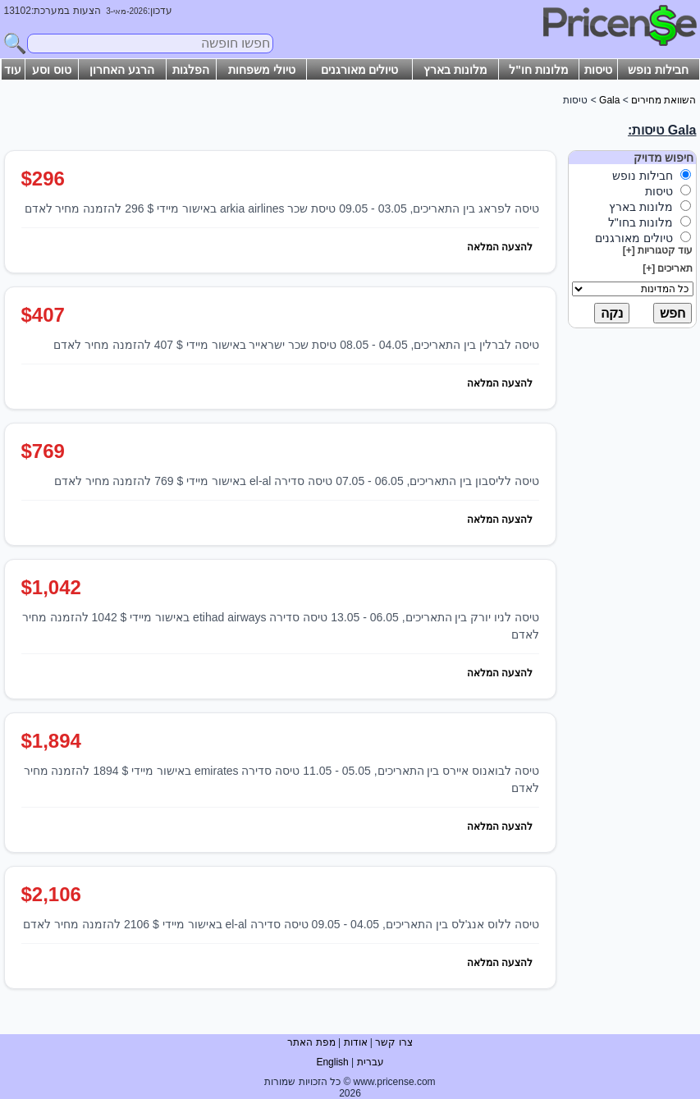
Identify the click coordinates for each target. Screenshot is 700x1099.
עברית (370, 1062)
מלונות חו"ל (539, 69)
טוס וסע (51, 69)
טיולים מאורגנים (360, 69)
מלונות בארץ (455, 69)
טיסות (598, 69)
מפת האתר (311, 1042)
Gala (609, 100)
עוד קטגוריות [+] (658, 250)
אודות (356, 1042)
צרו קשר (393, 1042)
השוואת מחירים (663, 100)
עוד (12, 69)
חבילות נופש (658, 69)
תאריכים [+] (668, 268)
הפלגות (190, 69)
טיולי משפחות (261, 69)
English (332, 1062)
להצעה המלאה (500, 247)
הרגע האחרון (121, 69)
